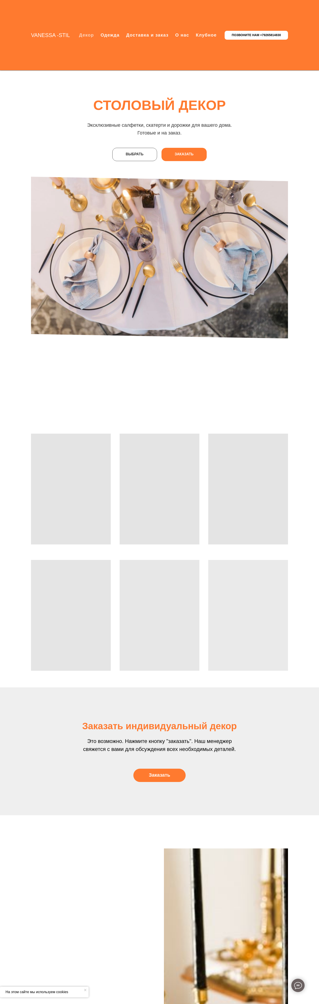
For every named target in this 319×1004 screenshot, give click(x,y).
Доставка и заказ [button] (147, 35)
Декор (86, 35)
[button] (159, 775)
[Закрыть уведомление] (85, 990)
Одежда (110, 35)
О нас (182, 35)
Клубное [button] (206, 35)
